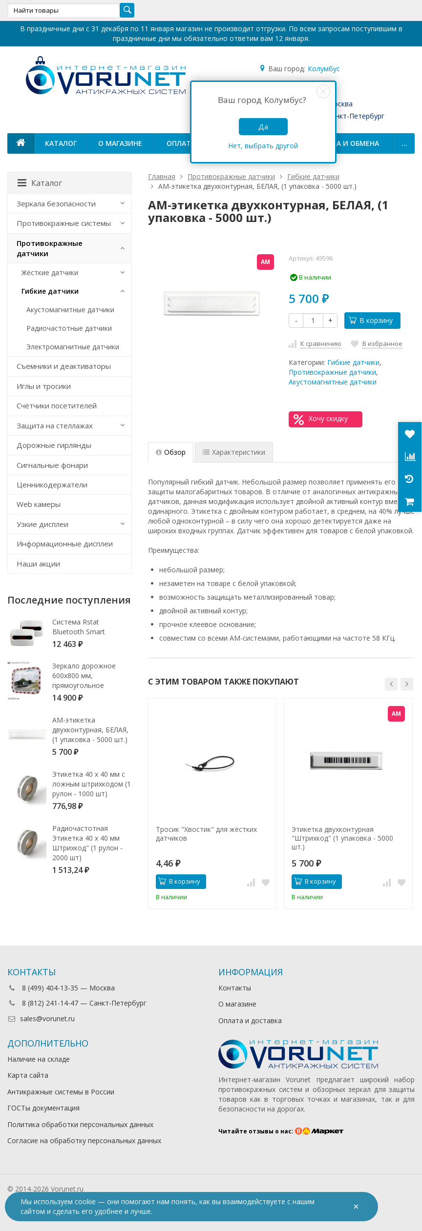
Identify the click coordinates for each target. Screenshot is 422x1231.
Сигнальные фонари (52, 465)
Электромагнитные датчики (72, 346)
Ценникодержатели (52, 484)
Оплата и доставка (250, 1020)
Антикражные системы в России (60, 1091)
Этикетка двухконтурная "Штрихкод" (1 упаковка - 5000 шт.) (342, 838)
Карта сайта (27, 1075)
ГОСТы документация (43, 1107)
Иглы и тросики (44, 386)
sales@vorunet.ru (41, 1018)
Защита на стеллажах (55, 425)
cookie (85, 1201)
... (404, 143)
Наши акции (38, 563)
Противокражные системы (64, 223)
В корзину (371, 320)
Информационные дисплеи (65, 543)
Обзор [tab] (171, 452)
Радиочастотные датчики (69, 328)
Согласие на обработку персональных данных (84, 1140)
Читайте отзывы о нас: (281, 1131)
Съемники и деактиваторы (64, 366)
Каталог (61, 143)
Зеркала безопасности (56, 203)
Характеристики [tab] (234, 452)
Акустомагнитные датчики (333, 381)
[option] (212, 803)
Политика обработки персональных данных (80, 1124)
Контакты (234, 987)
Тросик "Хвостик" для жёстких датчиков (206, 834)
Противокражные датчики (332, 372)
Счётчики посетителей (57, 405)
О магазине (120, 143)
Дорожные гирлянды (54, 445)
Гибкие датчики (353, 362)
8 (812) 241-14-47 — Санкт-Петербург (77, 1003)
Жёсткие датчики (49, 272)
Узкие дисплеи (42, 524)
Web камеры (39, 504)
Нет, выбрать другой (263, 145)
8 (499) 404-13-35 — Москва (61, 987)
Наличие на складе (38, 1059)
